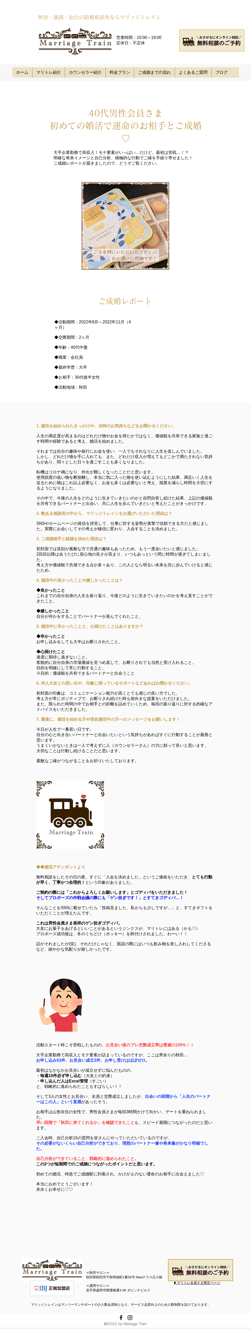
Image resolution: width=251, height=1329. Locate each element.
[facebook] (121, 1317)
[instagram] (130, 1317)
